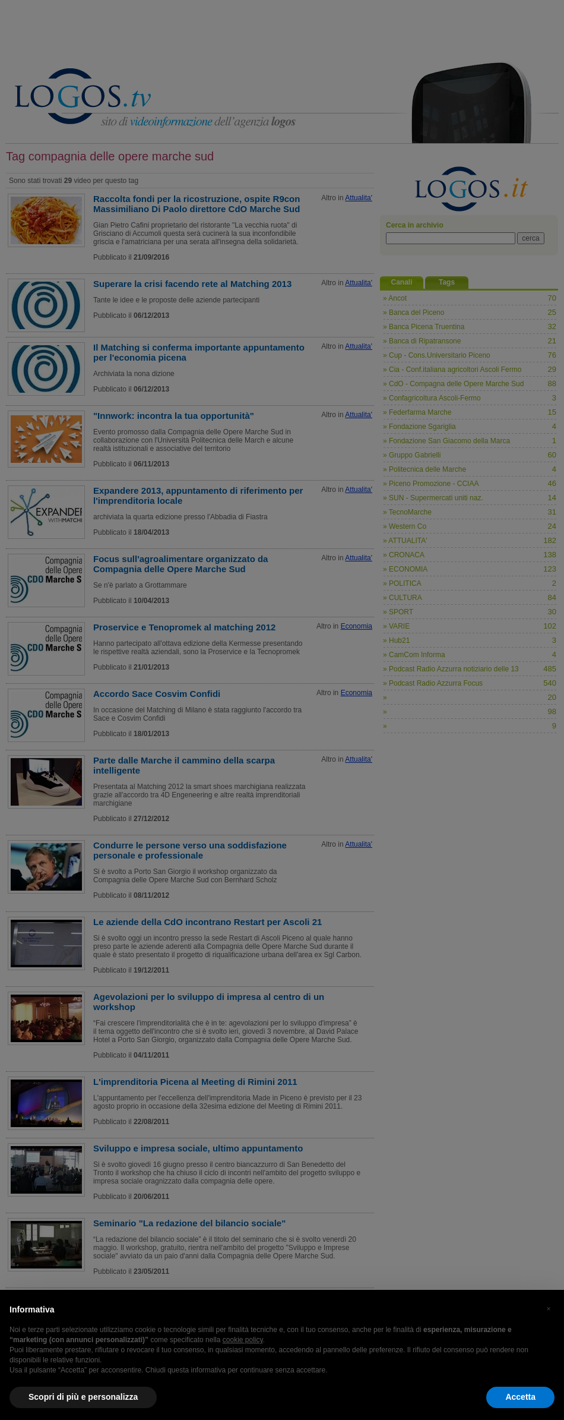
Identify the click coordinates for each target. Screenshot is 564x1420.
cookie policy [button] (243, 1340)
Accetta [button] (520, 1397)
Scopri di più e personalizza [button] (83, 1397)
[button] (548, 1308)
